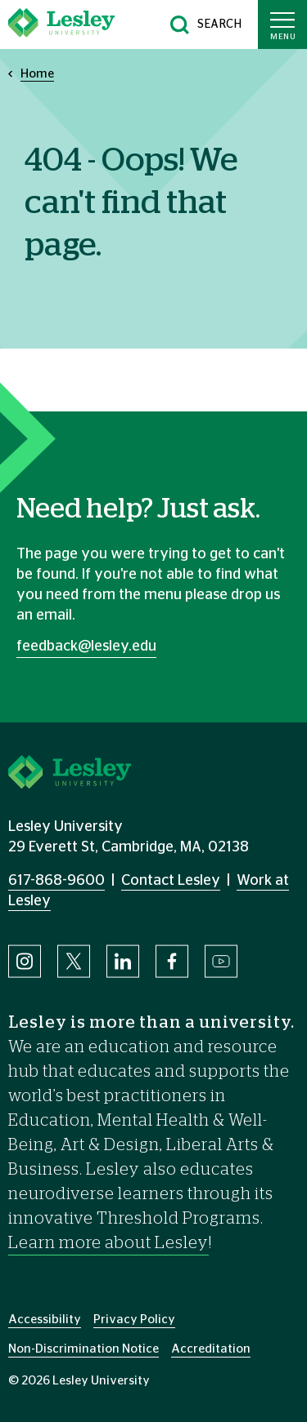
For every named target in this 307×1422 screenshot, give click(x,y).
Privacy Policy (134, 1319)
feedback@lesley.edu (86, 646)
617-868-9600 (56, 880)
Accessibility (44, 1319)
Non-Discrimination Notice (83, 1349)
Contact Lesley (170, 880)
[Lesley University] (61, 24)
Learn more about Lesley (108, 1243)
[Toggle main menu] (282, 24)
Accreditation (211, 1349)
